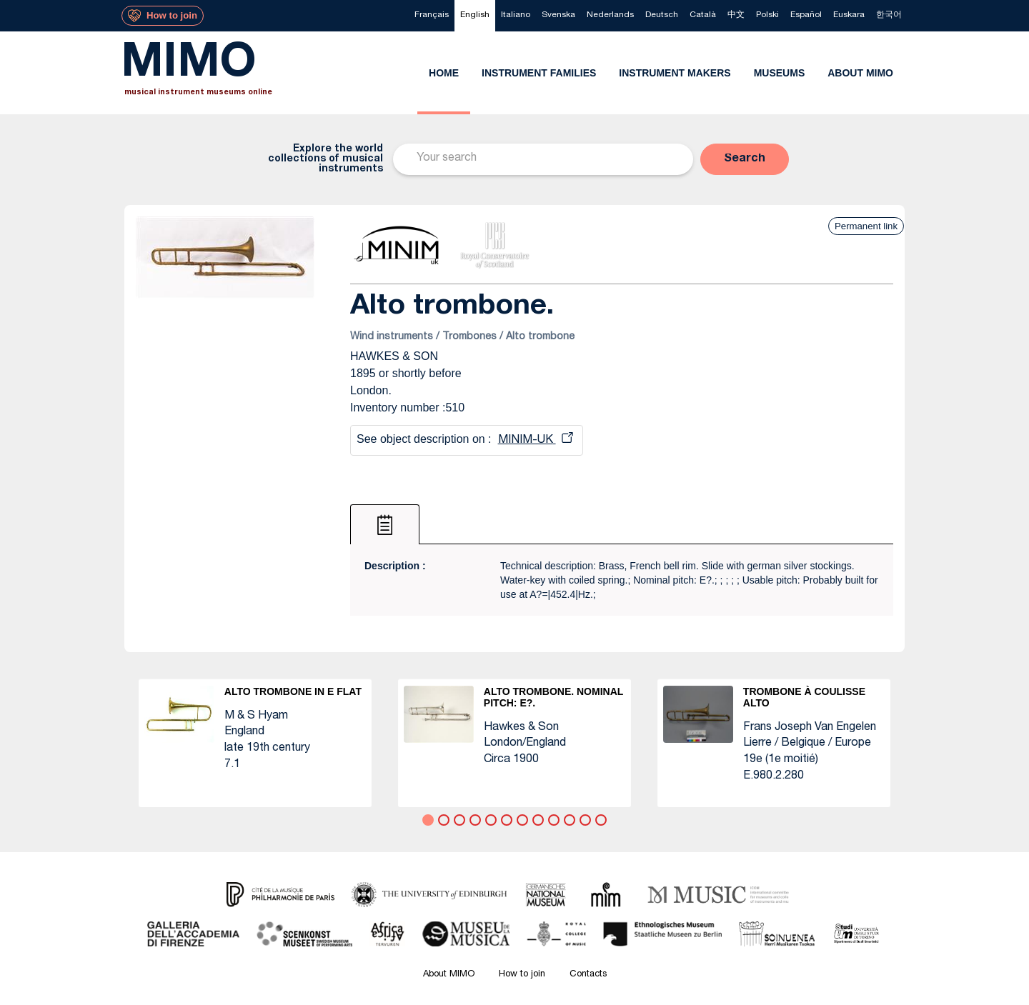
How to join (522, 974)
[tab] (384, 524)
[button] (744, 159)
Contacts (588, 974)
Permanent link (866, 226)
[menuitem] (431, 15)
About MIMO (448, 974)
